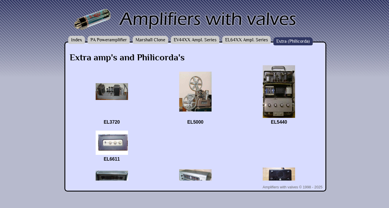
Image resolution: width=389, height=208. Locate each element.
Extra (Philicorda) (293, 41)
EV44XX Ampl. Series (195, 39)
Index (76, 39)
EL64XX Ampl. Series (246, 39)
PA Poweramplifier (108, 39)
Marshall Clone (150, 39)
